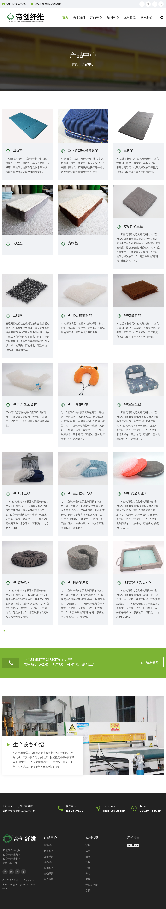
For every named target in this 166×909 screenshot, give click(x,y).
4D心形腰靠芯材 (80, 315)
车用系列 (49, 867)
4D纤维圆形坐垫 (136, 493)
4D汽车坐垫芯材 (25, 404)
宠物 (87, 862)
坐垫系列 (49, 856)
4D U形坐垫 (21, 493)
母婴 (87, 850)
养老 (87, 873)
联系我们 (146, 17)
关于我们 (79, 17)
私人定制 (49, 879)
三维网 (18, 315)
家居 (87, 845)
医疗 (87, 856)
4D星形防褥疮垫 (80, 493)
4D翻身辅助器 (78, 582)
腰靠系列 (49, 862)
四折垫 (18, 150)
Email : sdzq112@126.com (48, 4)
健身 (87, 879)
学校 (87, 890)
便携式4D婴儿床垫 (137, 582)
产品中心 (96, 17)
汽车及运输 (91, 884)
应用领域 (130, 17)
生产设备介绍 (28, 745)
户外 (87, 867)
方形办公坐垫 (133, 226)
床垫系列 (49, 845)
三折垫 (128, 150)
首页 (65, 17)
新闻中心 (113, 17)
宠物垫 (18, 243)
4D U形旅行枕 (78, 404)
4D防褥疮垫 (21, 582)
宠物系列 (49, 873)
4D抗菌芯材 (132, 315)
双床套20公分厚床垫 (83, 150)
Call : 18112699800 (16, 4)
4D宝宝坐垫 (132, 404)
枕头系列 (49, 850)
